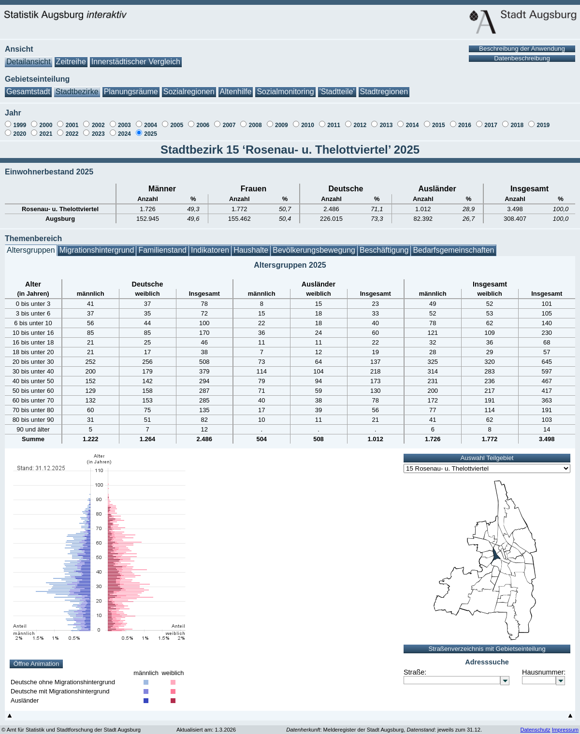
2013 (386, 120)
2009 (281, 120)
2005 (176, 120)
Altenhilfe (236, 87)
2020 (19, 129)
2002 (98, 120)
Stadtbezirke (77, 87)
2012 (359, 120)
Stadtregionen (384, 87)
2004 (150, 120)
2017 (490, 120)
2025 (150, 129)
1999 (19, 120)
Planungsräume (131, 87)
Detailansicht (28, 57)
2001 (72, 120)
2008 (255, 120)
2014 (412, 120)
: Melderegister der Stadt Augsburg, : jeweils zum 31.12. (384, 725)
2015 (438, 120)
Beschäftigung (384, 245)
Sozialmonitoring (285, 87)
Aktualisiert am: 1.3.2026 (206, 725)
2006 (203, 120)
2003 (124, 120)
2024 (124, 129)
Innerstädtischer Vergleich (135, 57)
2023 (98, 129)
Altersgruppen (31, 245)
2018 (516, 120)
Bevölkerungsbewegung (314, 245)
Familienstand (162, 245)
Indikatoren (210, 245)
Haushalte (250, 245)
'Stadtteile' (337, 87)
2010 (307, 120)
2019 (543, 120)
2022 (72, 129)
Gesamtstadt (28, 87)
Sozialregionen (189, 87)
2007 (229, 120)
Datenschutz (535, 725)
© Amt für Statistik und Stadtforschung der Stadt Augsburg (71, 725)
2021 (46, 129)
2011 (333, 120)
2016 (464, 120)
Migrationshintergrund (96, 245)
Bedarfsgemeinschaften (453, 245)
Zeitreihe (71, 57)
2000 (46, 120)
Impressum (565, 725)
